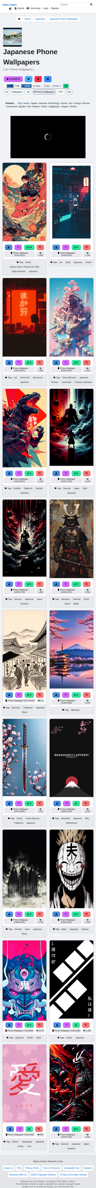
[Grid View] (10, 86)
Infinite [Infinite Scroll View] (26, 86)
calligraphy (54, 106)
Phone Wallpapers (44, 92)
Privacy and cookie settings (73, 1174)
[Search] (91, 4)
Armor (86, 599)
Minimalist (65, 818)
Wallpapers (17, 92)
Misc (87, 818)
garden (22, 106)
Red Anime (37, 378)
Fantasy (54, 382)
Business (16, 708)
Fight (85, 488)
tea (28, 106)
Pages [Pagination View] (36, 86)
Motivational (71, 823)
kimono (86, 103)
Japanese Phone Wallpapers (63, 19)
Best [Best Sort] (47, 86)
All (6, 92)
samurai (42, 103)
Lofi (60, 262)
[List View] (17, 86)
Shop (68, 262)
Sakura (15, 1142)
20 (29, 247)
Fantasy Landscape (83, 382)
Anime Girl (25, 378)
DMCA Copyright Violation (43, 1174)
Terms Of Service (51, 1168)
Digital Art (28, 488)
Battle (76, 604)
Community (33, 8)
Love (29, 1146)
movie (64, 103)
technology (54, 103)
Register (55, 8)
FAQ (19, 1168)
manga (77, 103)
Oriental (17, 929)
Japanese (40, 19)
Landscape (66, 382)
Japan (34, 103)
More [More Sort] (57, 86)
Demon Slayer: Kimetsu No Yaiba (24, 267)
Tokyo (44, 106)
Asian (27, 929)
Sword (67, 604)
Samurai (66, 488)
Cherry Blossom (69, 378)
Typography (27, 1142)
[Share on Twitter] (28, 79)
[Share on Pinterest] (38, 79)
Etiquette (87, 1168)
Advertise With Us (18, 1174)
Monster (39, 488)
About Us (8, 1168)
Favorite (13, 79)
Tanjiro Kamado (18, 271)
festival (35, 106)
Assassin (24, 604)
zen (70, 103)
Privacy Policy (32, 1168)
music (26, 103)
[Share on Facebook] (48, 79)
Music (28, 19)
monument (12, 106)
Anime (73, 106)
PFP (61, 92)
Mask (64, 929)
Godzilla (16, 488)
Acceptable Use (71, 1168)
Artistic (30, 1038)
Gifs (69, 92)
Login (45, 8)
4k (28, 92)
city (19, 103)
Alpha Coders (9, 5)
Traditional (27, 708)
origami (64, 106)
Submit (19, 8)
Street (24, 712)
